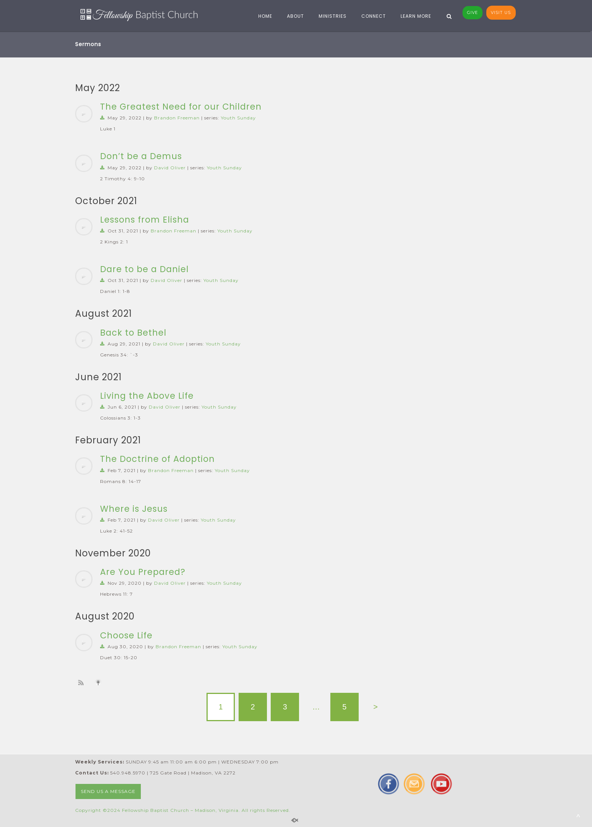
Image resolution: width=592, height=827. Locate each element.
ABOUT (292, 16)
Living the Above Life (147, 396)
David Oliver (170, 167)
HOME (263, 16)
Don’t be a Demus (141, 156)
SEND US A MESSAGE (108, 791)
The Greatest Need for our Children (181, 107)
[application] (83, 113)
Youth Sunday (238, 118)
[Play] (84, 114)
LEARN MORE (413, 16)
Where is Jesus (134, 509)
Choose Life (126, 635)
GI (472, 12)
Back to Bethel (133, 333)
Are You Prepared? (142, 572)
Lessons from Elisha (144, 220)
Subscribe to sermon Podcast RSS (82, 682)
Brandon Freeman (177, 118)
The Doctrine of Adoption (157, 459)
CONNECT (371, 16)
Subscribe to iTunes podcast (99, 682)
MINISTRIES (330, 16)
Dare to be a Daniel (144, 269)
